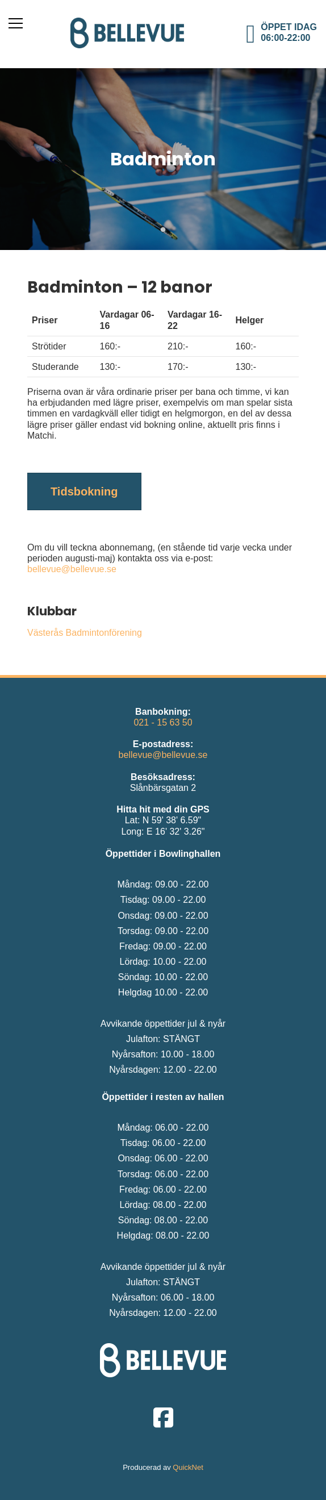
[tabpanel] (163, 159)
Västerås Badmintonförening (84, 633)
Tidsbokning (84, 491)
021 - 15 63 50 (162, 722)
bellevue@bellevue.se (71, 569)
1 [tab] (163, 230)
